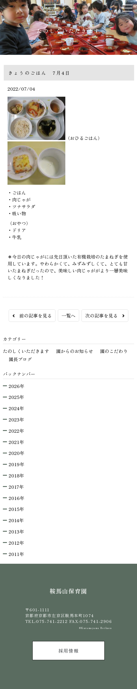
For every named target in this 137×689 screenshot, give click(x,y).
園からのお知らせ (74, 351)
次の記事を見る (105, 315)
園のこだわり (114, 351)
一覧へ (68, 315)
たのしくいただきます (26, 351)
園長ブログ (20, 359)
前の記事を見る (32, 315)
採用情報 (68, 650)
